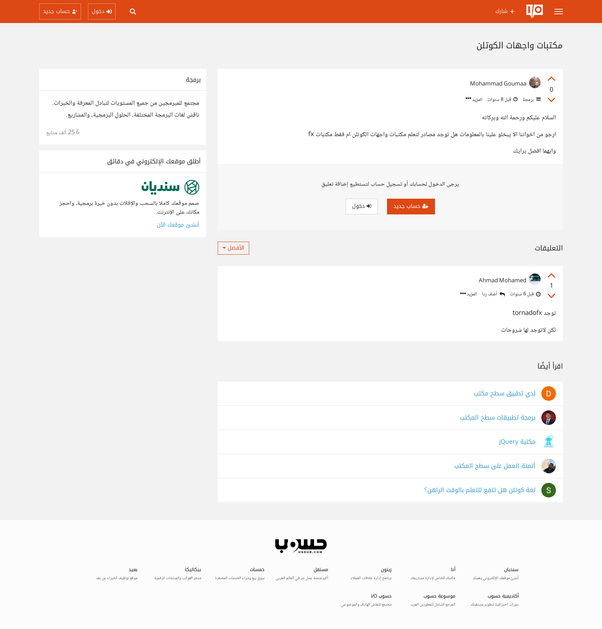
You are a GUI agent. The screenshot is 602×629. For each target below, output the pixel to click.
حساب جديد (411, 206)
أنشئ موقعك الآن (178, 225)
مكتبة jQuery (517, 442)
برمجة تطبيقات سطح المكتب (498, 417)
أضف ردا (493, 294)
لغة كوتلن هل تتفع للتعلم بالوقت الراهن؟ (480, 490)
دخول (361, 206)
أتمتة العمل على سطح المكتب (495, 466)
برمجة (531, 100)
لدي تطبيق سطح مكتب (505, 393)
